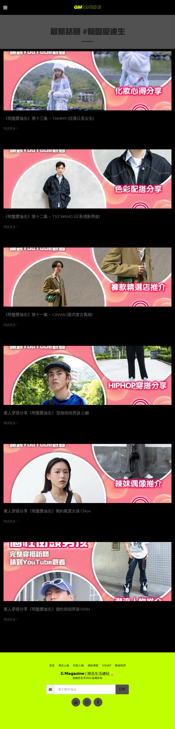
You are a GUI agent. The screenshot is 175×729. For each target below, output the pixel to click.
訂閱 (122, 689)
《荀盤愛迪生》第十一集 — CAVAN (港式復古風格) (48, 314)
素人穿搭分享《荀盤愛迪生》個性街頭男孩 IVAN (47, 609)
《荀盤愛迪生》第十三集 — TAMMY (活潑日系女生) (49, 118)
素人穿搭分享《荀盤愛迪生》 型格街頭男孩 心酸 (46, 413)
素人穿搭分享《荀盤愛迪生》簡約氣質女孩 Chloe (47, 511)
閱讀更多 (11, 128)
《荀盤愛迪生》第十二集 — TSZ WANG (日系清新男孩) (52, 216)
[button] (5, 7)
